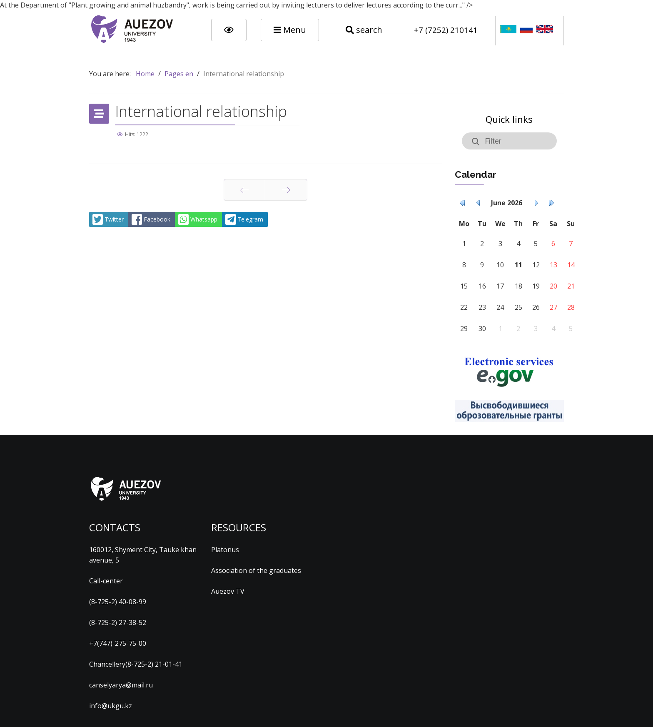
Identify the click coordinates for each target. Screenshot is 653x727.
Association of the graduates (256, 570)
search (364, 29)
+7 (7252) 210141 (446, 30)
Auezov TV (227, 591)
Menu (290, 29)
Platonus (225, 549)
